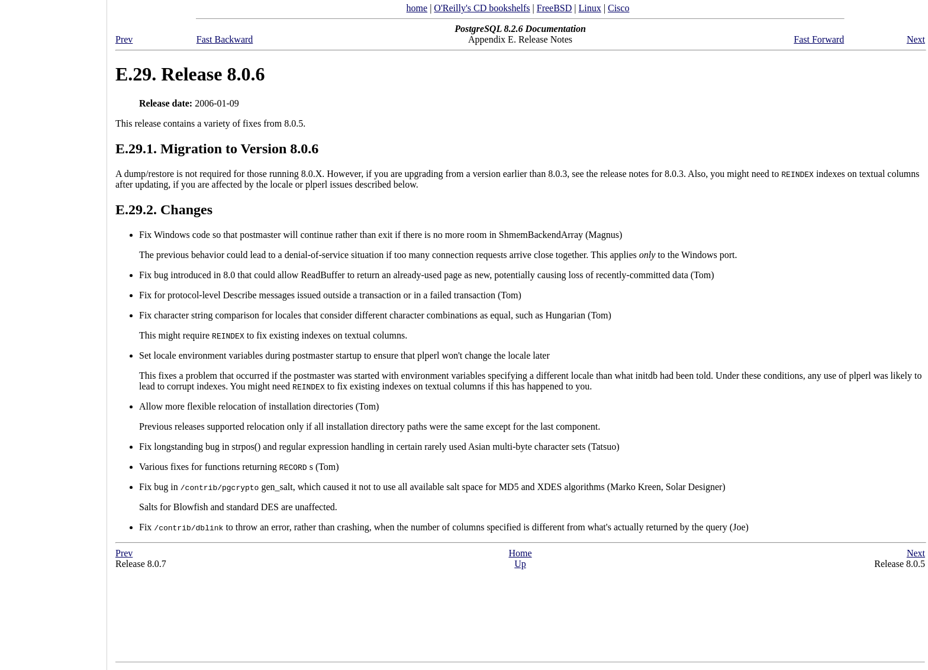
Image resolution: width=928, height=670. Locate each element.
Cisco (618, 8)
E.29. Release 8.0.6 (190, 74)
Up (520, 564)
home (417, 8)
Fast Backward (224, 39)
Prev (124, 39)
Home (519, 553)
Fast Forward (819, 39)
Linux (590, 8)
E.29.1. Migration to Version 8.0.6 (216, 148)
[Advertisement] (53, 330)
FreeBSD (554, 8)
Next (916, 39)
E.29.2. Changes (163, 209)
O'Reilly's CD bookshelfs (482, 8)
